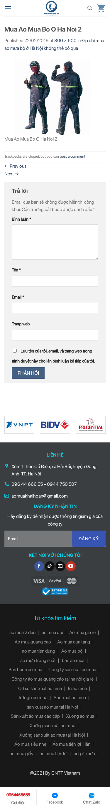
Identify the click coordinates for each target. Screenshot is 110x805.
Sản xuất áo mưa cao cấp (35, 716)
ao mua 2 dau (22, 632)
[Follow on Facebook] (39, 566)
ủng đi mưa (84, 753)
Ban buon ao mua (25, 669)
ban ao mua (73, 660)
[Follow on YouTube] (71, 566)
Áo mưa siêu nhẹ (30, 744)
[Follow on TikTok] (50, 566)
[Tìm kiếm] (89, 8)
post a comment (72, 156)
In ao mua (77, 688)
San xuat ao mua (70, 697)
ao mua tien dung (38, 651)
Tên (16, 269)
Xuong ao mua (80, 716)
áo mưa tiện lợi (53, 753)
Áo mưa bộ (72, 651)
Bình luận (21, 219)
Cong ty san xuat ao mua (72, 669)
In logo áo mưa (33, 697)
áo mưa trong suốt (38, 660)
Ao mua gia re (82, 632)
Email (18, 296)
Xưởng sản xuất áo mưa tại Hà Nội (52, 735)
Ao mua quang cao (33, 642)
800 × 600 (65, 40)
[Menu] (7, 8)
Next (11, 174)
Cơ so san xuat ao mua (40, 688)
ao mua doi (52, 632)
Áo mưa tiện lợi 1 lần (71, 744)
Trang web (21, 323)
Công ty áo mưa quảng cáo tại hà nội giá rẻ (52, 679)
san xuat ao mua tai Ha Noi (52, 707)
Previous (15, 166)
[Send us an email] (60, 566)
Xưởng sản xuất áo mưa (52, 725)
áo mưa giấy (21, 753)
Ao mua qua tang (73, 642)
